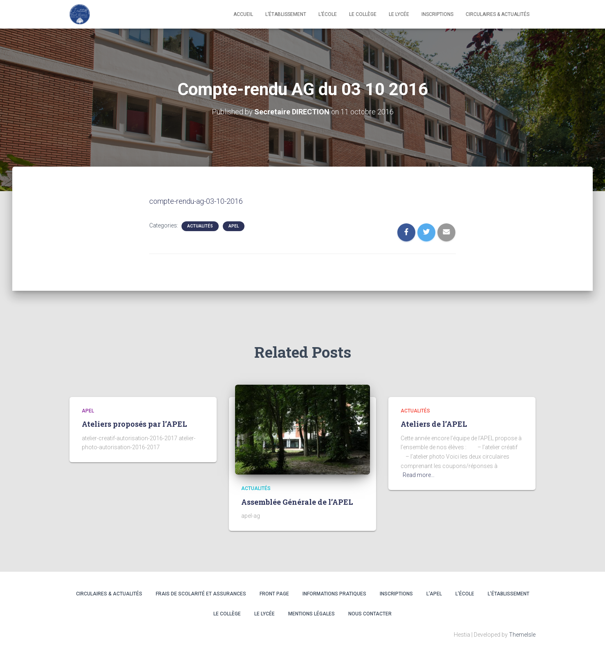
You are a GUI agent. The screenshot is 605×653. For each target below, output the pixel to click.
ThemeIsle (522, 634)
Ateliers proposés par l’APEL (134, 424)
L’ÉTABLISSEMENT (508, 594)
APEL (234, 226)
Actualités (200, 226)
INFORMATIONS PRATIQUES (334, 594)
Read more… (419, 475)
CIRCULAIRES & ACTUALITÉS (497, 14)
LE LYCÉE (399, 14)
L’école (327, 14)
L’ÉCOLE (464, 594)
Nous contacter (370, 614)
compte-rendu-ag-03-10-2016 (196, 201)
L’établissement (285, 14)
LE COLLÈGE (362, 14)
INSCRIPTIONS (437, 14)
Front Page (274, 594)
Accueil (243, 14)
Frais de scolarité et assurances (201, 594)
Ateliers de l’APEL (434, 424)
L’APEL (434, 594)
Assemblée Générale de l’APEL (297, 502)
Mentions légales (311, 614)
